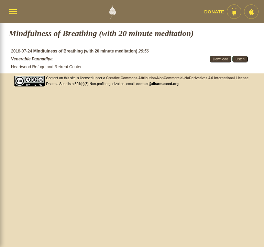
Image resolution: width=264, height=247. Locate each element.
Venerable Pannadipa (32, 59)
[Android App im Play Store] (234, 11)
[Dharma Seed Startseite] (112, 11)
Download (220, 59)
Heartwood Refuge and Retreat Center (46, 66)
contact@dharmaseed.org (157, 84)
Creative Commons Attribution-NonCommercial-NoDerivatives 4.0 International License (177, 78)
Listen (240, 59)
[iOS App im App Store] (251, 11)
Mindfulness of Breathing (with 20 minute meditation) (86, 51)
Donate (214, 11)
